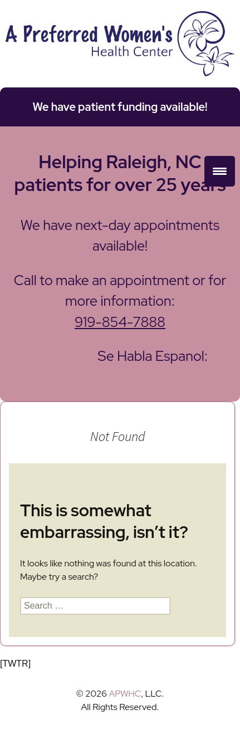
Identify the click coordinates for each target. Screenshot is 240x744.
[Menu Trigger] (219, 171)
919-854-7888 (120, 322)
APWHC (125, 693)
